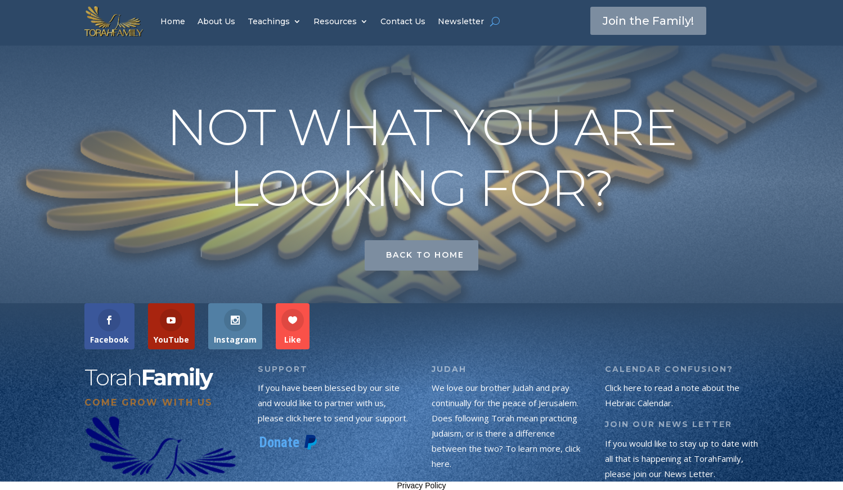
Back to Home (425, 255)
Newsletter (461, 21)
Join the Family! (648, 21)
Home (172, 21)
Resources (335, 21)
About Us (216, 21)
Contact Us (402, 21)
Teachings (269, 21)
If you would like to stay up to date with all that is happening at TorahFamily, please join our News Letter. (681, 458)
